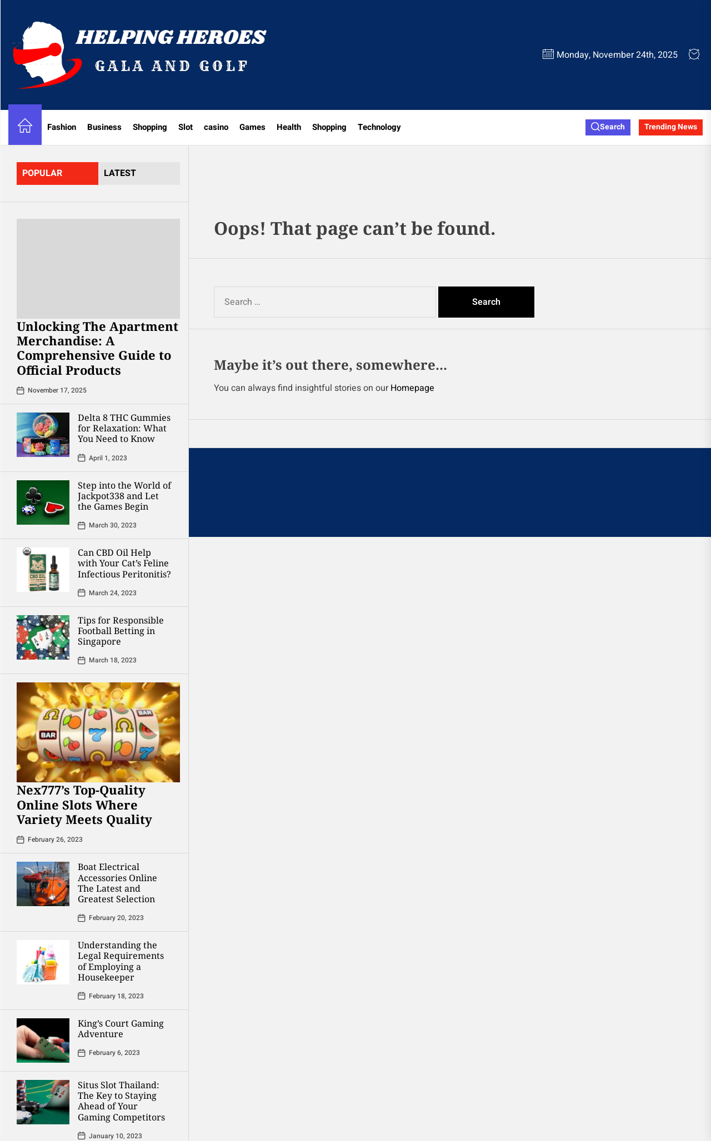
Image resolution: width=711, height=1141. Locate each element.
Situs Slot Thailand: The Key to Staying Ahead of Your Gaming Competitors (121, 1101)
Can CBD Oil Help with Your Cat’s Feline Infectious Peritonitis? (124, 563)
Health (289, 127)
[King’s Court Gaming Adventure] (43, 1040)
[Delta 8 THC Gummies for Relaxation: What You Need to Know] (43, 435)
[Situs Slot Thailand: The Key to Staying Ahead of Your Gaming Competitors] (43, 1102)
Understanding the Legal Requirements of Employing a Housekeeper (121, 961)
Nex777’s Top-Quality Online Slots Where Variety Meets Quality (84, 804)
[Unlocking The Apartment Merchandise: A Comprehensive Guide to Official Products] (98, 269)
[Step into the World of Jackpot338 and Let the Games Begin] (43, 502)
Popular (42, 173)
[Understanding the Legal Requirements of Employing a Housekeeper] (43, 962)
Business (104, 127)
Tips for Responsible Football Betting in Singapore (121, 630)
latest (120, 173)
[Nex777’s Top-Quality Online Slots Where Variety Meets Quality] (98, 732)
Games (252, 127)
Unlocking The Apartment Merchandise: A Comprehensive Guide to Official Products (97, 348)
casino (216, 127)
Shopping (150, 127)
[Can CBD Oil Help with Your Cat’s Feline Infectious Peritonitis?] (43, 569)
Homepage (412, 388)
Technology (379, 127)
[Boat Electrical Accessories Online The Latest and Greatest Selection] (43, 884)
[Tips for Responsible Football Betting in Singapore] (43, 637)
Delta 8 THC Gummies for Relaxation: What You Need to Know (124, 428)
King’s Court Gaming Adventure (121, 1028)
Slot (185, 127)
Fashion (61, 127)
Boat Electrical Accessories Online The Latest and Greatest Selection (117, 883)
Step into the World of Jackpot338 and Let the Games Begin (124, 495)
